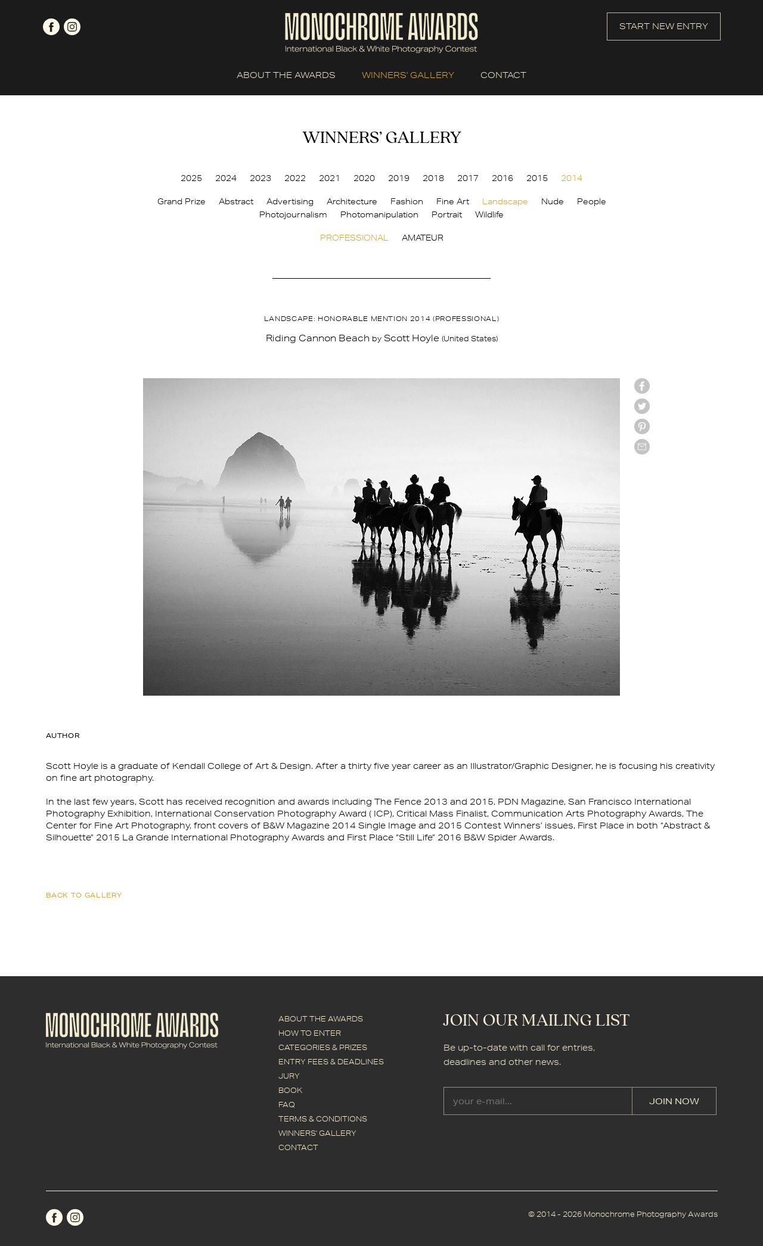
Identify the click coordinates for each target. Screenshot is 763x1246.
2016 (502, 178)
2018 (433, 178)
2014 (571, 178)
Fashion (406, 201)
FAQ (286, 1104)
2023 (260, 178)
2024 (226, 178)
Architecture (352, 201)
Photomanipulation (379, 214)
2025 (191, 178)
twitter (642, 406)
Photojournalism (293, 214)
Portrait (447, 214)
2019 (399, 178)
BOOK (290, 1090)
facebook (51, 26)
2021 (329, 178)
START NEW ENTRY (663, 26)
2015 (537, 178)
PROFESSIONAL (354, 237)
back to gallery (84, 894)
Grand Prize (181, 201)
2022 (295, 178)
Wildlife (489, 214)
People (591, 201)
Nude (552, 201)
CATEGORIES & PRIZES (322, 1047)
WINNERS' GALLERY (408, 75)
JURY (289, 1076)
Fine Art (452, 201)
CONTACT (503, 75)
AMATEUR (422, 237)
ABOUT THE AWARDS (286, 75)
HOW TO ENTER (309, 1033)
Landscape (505, 201)
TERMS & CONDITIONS (322, 1119)
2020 (364, 178)
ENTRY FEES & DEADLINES (331, 1062)
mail (642, 446)
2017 (468, 178)
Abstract (236, 201)
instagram (72, 26)
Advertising (290, 201)
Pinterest (642, 426)
